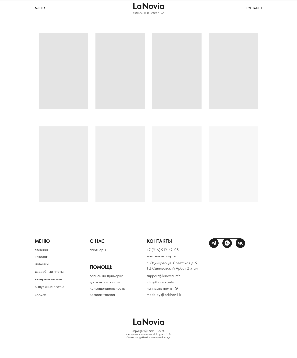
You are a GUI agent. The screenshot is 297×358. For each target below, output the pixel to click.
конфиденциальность (107, 288)
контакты (254, 8)
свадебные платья (50, 271)
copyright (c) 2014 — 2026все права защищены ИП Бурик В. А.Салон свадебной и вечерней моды (148, 334)
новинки (42, 264)
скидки (40, 294)
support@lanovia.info (164, 276)
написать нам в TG (162, 288)
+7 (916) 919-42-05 (163, 250)
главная (41, 250)
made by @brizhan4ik (164, 294)
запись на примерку (106, 276)
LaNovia (149, 5)
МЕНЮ (40, 8)
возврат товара (102, 294)
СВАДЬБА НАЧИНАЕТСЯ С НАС (148, 13)
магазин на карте (161, 256)
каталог (41, 256)
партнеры (98, 250)
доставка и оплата (105, 282)
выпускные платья (49, 286)
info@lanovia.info (160, 282)
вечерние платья (48, 279)
